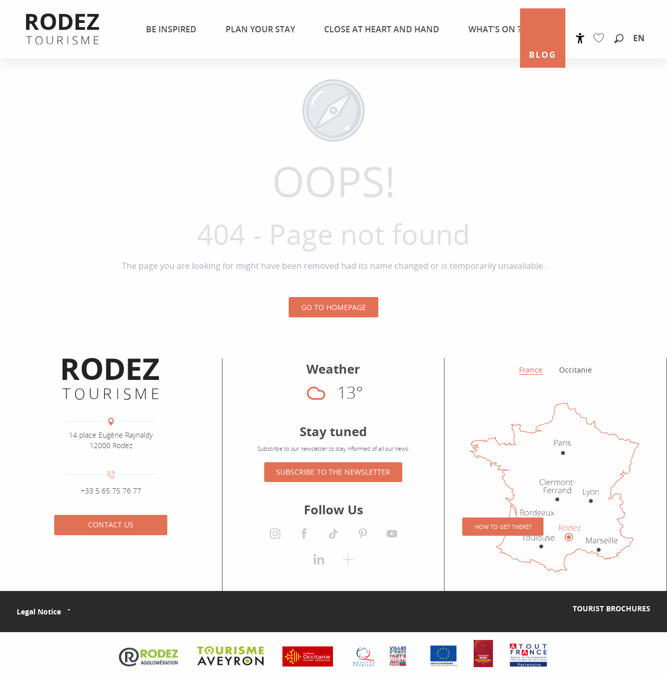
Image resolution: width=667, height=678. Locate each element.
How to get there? (503, 527)
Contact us (110, 524)
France (530, 370)
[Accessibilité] (580, 38)
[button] (619, 39)
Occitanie (575, 370)
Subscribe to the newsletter (333, 472)
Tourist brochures (611, 608)
